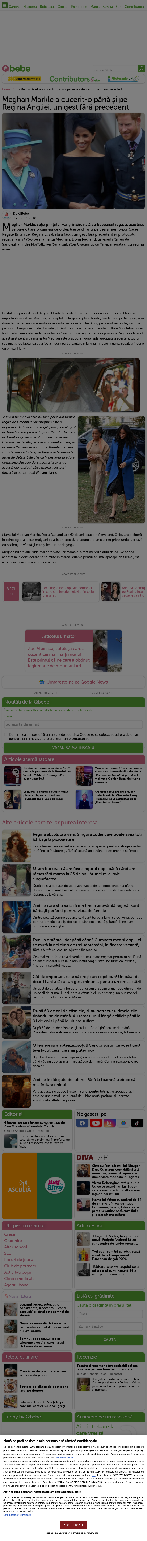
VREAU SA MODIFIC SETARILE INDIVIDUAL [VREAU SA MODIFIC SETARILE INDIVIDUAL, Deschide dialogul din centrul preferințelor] (72, 1533)
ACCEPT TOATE (73, 1525)
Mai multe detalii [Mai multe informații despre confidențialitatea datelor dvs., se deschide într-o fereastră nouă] (65, 1457)
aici (94, 1475)
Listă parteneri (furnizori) (17, 1515)
